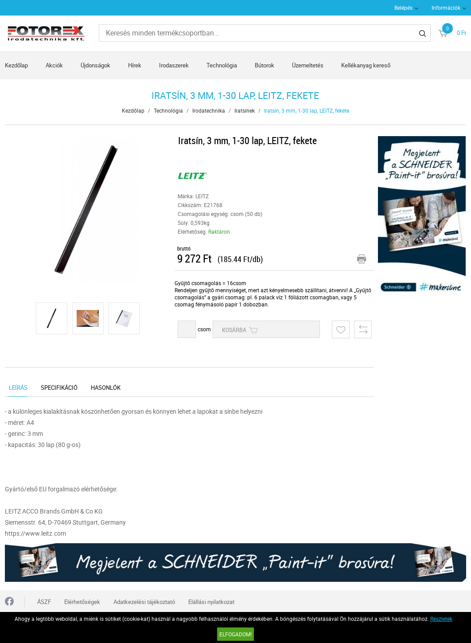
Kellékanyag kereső (365, 65)
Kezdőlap (16, 65)
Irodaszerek (174, 65)
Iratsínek (244, 110)
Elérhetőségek (82, 602)
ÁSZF (44, 602)
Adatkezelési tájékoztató (144, 602)
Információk (446, 7)
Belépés (403, 7)
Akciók (54, 65)
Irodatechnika (208, 110)
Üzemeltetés (307, 65)
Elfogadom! (235, 634)
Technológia (221, 65)
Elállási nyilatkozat (211, 602)
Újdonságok (95, 65)
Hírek (134, 65)
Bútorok (264, 65)
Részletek (441, 618)
